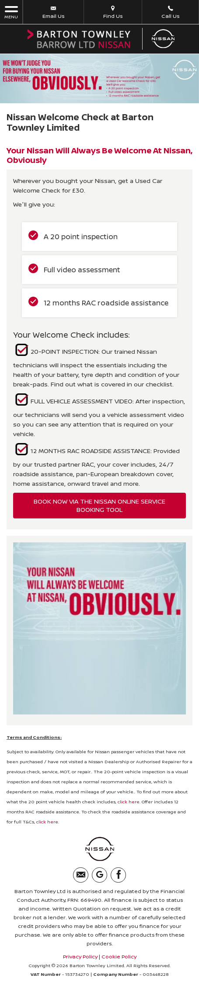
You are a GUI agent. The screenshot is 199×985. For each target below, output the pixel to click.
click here (129, 802)
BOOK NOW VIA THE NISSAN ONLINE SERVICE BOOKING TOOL (99, 505)
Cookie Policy (118, 956)
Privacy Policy (80, 956)
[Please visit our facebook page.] (118, 875)
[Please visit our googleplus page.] (99, 875)
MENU (11, 12)
